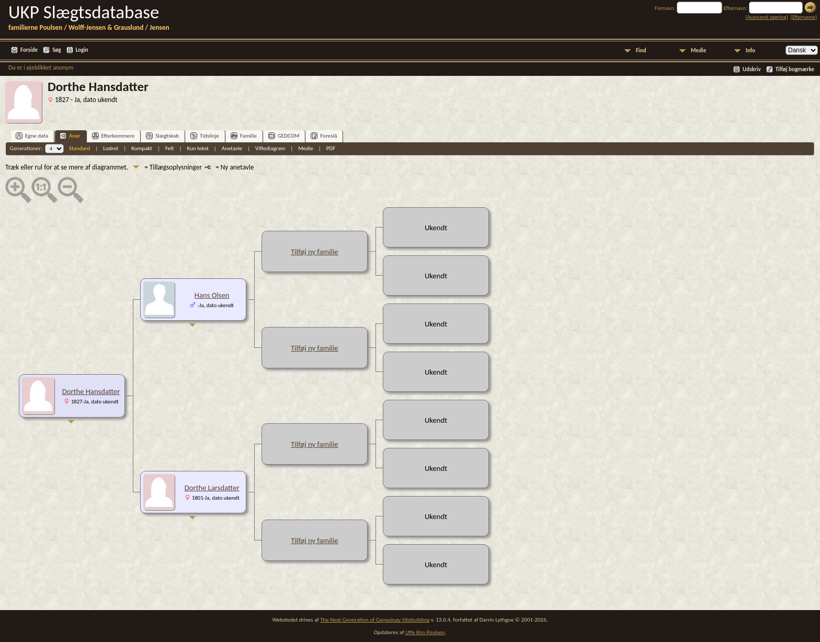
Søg (56, 50)
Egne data (32, 136)
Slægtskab (162, 136)
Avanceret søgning (767, 17)
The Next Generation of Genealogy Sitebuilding (374, 619)
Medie (698, 50)
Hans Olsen (212, 295)
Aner (70, 136)
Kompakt (141, 148)
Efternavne (803, 17)
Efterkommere (113, 136)
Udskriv (752, 69)
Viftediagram (270, 148)
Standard (79, 148)
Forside (29, 50)
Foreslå (324, 136)
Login (82, 50)
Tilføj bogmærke (795, 69)
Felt (169, 148)
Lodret (110, 148)
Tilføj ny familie (314, 251)
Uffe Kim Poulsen (425, 632)
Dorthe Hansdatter (91, 391)
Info (750, 50)
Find (641, 50)
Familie (244, 136)
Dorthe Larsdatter (212, 487)
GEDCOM (284, 136)
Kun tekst (197, 148)
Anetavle (232, 148)
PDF (331, 148)
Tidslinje (204, 136)
